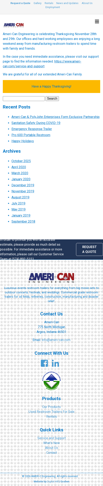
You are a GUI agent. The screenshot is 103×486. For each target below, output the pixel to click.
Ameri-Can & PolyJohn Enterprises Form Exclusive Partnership (55, 117)
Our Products (51, 407)
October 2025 (21, 161)
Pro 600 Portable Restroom (30, 135)
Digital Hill (53, 481)
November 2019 (22, 191)
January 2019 (20, 215)
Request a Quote (20, 3)
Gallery (37, 3)
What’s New (51, 443)
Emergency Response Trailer (31, 129)
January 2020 (20, 179)
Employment (52, 7)
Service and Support (51, 438)
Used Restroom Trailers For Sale (51, 412)
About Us (87, 3)
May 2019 (18, 209)
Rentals (49, 3)
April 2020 (18, 167)
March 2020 (19, 173)
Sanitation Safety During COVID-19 (35, 123)
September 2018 (23, 221)
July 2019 (18, 203)
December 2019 (22, 185)
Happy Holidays (22, 141)
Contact (51, 453)
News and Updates (67, 3)
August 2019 (20, 197)
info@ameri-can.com (56, 340)
